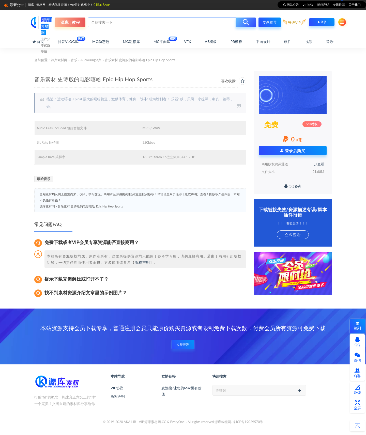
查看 (318, 164)
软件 (287, 41)
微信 (357, 357)
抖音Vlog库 (68, 40)
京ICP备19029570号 (248, 422)
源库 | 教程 (70, 22)
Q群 (357, 373)
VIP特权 (312, 124)
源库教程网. (223, 422)
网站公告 (292, 5)
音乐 (329, 41)
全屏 (357, 405)
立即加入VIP (101, 5)
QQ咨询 (292, 186)
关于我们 (354, 5)
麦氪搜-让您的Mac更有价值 (181, 391)
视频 (308, 41)
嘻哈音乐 (43, 179)
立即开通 (183, 344)
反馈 (357, 389)
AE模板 (211, 41)
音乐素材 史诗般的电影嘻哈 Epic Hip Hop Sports (90, 206)
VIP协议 (307, 5)
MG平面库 (162, 40)
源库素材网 (59, 60)
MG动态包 (100, 41)
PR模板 (236, 41)
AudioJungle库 (90, 60)
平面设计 (263, 41)
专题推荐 (339, 5)
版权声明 (323, 5)
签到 (357, 326)
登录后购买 (292, 150)
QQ (357, 342)
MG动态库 (131, 41)
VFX (187, 41)
